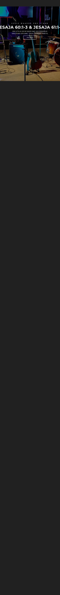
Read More (30, 37)
